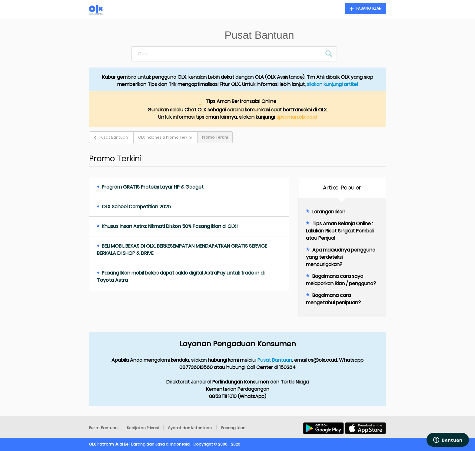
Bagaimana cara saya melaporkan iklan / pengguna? (341, 280)
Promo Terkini (215, 137)
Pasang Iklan (233, 427)
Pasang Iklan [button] (368, 8)
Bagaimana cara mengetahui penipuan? (333, 299)
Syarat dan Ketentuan (190, 427)
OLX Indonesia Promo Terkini (165, 137)
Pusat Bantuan (113, 137)
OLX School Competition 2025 (136, 206)
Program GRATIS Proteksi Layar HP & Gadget (153, 186)
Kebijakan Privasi (143, 427)
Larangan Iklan (328, 211)
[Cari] (226, 53)
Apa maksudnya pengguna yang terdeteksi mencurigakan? (340, 257)
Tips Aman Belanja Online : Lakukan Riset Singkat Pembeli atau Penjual (340, 231)
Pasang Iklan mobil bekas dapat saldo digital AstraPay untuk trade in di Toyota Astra (180, 276)
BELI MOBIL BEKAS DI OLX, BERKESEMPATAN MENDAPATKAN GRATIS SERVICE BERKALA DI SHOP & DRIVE (182, 249)
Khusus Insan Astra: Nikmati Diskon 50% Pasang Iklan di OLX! (170, 226)
